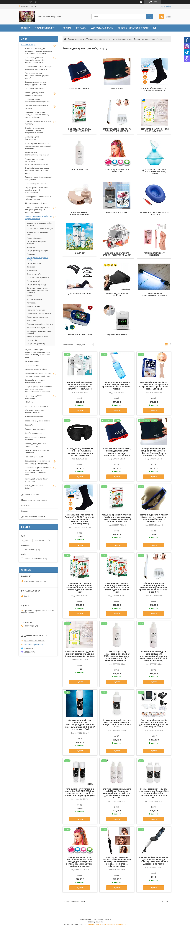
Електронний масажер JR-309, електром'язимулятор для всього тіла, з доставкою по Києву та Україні (153, 723)
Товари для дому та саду (36, 284)
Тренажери (31, 254)
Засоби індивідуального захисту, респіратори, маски (117, 254)
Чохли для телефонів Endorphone (34, 486)
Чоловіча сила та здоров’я (36, 406)
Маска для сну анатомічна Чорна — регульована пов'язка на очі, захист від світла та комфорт (80, 452)
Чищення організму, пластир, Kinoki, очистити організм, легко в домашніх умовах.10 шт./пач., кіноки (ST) (116, 518)
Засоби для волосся (33, 433)
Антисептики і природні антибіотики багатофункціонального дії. (36, 161)
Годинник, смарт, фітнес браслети (40, 324)
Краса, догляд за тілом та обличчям (36, 438)
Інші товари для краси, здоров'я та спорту (79, 130)
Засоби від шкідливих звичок (37, 421)
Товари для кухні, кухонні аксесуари (36, 243)
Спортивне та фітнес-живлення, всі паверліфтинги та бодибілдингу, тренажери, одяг (38, 471)
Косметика (79, 253)
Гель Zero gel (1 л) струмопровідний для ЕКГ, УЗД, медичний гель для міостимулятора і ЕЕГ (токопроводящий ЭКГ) (116, 656)
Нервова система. (32, 365)
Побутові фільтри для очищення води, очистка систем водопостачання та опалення (38, 388)
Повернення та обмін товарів (34, 500)
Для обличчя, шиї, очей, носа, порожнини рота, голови (154, 172)
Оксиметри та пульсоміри (79, 335)
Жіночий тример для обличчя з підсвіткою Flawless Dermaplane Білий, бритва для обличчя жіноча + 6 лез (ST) (153, 587)
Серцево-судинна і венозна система (36, 107)
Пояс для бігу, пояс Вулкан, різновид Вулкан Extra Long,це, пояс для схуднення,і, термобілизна (117, 452)
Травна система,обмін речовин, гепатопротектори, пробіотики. (38, 374)
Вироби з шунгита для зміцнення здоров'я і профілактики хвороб (34, 130)
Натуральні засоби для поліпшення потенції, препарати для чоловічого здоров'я (38, 50)
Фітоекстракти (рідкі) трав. (36, 203)
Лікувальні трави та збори (36, 369)
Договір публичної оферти (33, 517)
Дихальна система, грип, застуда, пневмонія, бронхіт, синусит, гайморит (37, 114)
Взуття (29, 296)
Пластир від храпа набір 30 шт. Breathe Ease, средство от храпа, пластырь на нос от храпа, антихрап (153, 385)
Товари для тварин (34, 263)
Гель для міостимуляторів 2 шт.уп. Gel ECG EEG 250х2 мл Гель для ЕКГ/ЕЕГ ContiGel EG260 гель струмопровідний (80, 792)
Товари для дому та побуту (37, 251)
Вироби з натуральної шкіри (37, 337)
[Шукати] (149, 16)
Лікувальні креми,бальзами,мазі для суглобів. (38, 178)
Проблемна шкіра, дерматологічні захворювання (37, 100)
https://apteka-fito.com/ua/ (34, 641)
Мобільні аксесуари (34, 299)
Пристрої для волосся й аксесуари (117, 171)
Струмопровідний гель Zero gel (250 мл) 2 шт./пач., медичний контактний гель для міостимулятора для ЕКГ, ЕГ (117, 793)
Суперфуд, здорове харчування (33, 397)
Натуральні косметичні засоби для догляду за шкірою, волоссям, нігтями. (37, 209)
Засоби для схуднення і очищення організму (35, 94)
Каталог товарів (28, 44)
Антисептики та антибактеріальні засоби (154, 295)
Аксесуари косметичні (117, 212)
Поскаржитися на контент (94, 924)
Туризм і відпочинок (34, 238)
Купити (80, 410)
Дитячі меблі (32, 340)
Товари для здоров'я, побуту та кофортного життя (109, 39)
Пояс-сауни (117, 88)
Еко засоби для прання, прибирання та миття (35, 381)
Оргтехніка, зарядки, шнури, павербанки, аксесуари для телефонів (37, 290)
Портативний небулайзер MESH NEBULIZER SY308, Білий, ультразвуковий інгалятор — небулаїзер (80, 385)
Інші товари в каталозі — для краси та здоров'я (154, 130)
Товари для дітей (33, 281)
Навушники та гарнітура (36, 310)
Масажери (31, 247)
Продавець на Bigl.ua (95, 922)
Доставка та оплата (102, 28)
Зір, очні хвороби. (32, 361)
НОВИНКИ (29, 402)
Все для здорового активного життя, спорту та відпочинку (37, 462)
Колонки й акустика (34, 306)
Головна (25, 28)
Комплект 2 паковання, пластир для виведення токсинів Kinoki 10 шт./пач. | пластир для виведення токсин (80, 587)
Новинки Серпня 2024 (34, 457)
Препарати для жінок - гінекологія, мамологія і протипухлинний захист (35, 60)
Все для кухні (32, 270)
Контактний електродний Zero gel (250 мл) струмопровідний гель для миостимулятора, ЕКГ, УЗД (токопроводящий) (153, 656)
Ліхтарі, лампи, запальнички (37, 317)
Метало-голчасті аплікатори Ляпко (37, 233)
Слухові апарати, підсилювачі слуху (79, 213)
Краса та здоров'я (34, 274)
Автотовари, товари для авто (38, 328)
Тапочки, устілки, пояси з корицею (40, 229)
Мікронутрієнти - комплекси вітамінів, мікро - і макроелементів (36, 190)
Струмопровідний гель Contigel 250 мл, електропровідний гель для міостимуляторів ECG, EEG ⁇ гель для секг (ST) (80, 724)
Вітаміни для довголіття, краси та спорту (38, 122)
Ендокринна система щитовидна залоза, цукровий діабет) (37, 75)
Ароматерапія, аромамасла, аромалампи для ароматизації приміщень (38, 145)
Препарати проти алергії (35, 184)
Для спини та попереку (79, 294)
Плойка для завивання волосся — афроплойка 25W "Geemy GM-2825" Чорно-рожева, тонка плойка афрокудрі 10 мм (117, 861)
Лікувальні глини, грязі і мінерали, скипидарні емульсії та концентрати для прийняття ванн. (37, 353)
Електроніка (31, 320)
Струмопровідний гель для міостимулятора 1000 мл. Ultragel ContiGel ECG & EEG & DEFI (116, 723)
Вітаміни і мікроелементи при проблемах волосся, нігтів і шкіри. (37, 170)
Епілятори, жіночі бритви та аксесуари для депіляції (117, 130)
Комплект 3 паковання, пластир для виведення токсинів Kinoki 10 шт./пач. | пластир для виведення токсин (116, 587)
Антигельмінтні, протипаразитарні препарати (37, 153)
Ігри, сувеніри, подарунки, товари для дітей (39, 332)
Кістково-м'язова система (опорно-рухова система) (35, 83)
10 (167, 902)
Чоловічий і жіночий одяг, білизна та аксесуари (154, 89)
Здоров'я (29, 425)
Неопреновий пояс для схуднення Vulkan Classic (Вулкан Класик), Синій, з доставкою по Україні (153, 452)
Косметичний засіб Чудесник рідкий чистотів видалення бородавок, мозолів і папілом (80, 654)
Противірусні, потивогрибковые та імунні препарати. (38, 198)
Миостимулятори (79, 170)
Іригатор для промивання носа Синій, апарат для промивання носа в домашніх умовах (117, 385)
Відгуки (24, 511)
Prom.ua (108, 919)
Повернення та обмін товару (133, 28)
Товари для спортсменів (35, 429)
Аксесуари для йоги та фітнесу (117, 295)
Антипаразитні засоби (34, 417)
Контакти (81, 28)
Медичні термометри (117, 335)
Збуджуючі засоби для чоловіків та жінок (34, 411)
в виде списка (170, 345)
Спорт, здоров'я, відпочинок (38, 277)
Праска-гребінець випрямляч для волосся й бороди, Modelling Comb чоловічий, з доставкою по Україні (153, 860)
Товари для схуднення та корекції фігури (35, 445)
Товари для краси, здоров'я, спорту (37, 259)
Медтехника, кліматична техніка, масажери (39, 224)
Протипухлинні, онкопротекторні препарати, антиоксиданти (38, 67)
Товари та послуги (45, 28)
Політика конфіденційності (115, 924)
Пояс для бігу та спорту (79, 88)
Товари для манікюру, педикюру (154, 254)
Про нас (67, 28)
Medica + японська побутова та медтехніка (38, 451)
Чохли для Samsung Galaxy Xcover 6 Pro (36, 480)
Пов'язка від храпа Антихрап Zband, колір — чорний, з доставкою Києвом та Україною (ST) (154, 518)
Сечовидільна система (34, 89)
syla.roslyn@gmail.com (33, 644)
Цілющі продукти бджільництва (32, 138)
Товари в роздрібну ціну (36, 344)
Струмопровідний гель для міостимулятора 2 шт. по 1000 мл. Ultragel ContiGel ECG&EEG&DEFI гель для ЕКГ (153, 793)
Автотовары (31, 303)
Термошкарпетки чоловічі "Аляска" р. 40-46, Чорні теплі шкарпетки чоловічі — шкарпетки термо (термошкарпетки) (79, 519)
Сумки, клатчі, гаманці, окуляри (39, 313)
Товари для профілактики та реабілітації (154, 213)
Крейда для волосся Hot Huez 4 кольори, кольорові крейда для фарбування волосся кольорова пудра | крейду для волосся (79, 861)
